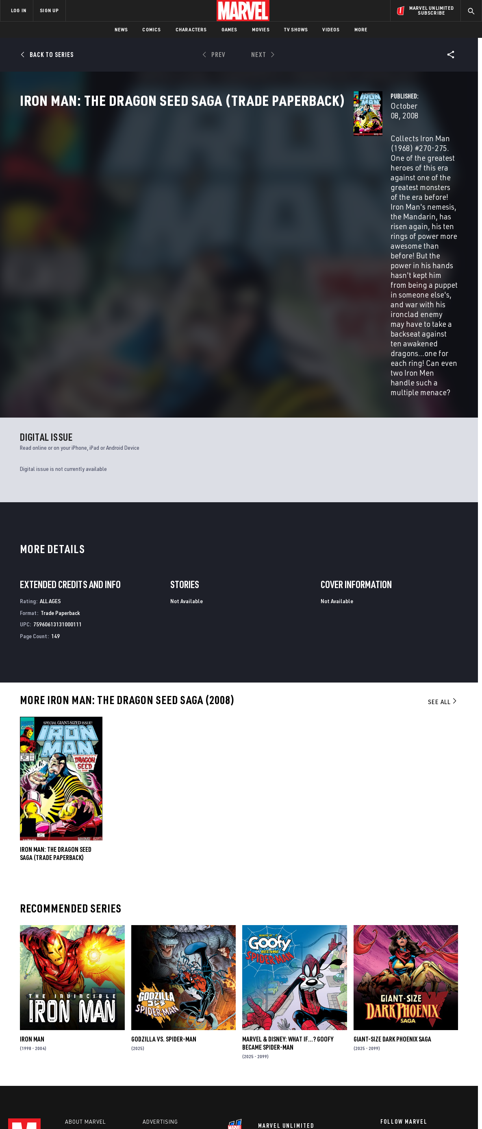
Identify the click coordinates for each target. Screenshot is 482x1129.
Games (229, 29)
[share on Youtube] (384, 1058)
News (121, 29)
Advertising (160, 1020)
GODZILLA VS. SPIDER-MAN (163, 934)
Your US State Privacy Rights (141, 1110)
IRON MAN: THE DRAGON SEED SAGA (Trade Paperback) (55, 748)
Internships (83, 1055)
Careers (77, 1043)
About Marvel (85, 1020)
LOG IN (18, 10)
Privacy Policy (87, 1110)
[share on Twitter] (407, 1041)
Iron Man (32, 934)
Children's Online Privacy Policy (267, 1110)
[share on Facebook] (384, 1041)
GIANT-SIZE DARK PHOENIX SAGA (392, 934)
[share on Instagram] (429, 1041)
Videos (330, 29)
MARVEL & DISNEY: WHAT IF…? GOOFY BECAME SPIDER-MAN (287, 938)
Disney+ (154, 1032)
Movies (260, 29)
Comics (151, 29)
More (361, 29)
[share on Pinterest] (429, 1058)
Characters (191, 29)
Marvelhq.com (164, 1043)
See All (443, 596)
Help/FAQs (80, 1032)
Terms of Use (49, 1110)
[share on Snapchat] (407, 1058)
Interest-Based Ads (381, 1110)
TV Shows (296, 29)
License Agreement (330, 1110)
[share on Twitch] (451, 1058)
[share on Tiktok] (384, 1075)
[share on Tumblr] (451, 1041)
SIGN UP (49, 10)
